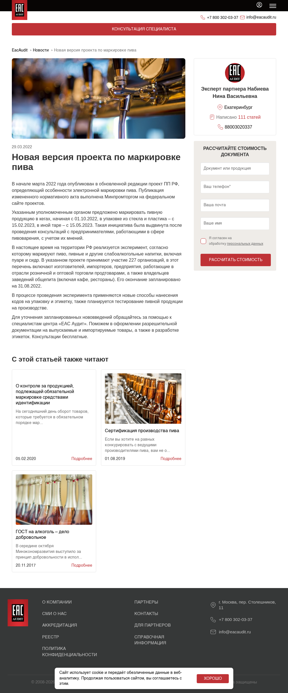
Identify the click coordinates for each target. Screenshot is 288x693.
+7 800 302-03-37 (222, 17)
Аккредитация (59, 625)
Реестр (50, 637)
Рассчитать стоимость (235, 260)
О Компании (57, 602)
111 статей (249, 117)
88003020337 (238, 127)
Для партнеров (152, 625)
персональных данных (245, 244)
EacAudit (20, 50)
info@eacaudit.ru (261, 17)
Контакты (146, 614)
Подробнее (81, 459)
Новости (41, 50)
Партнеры (146, 602)
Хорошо (213, 679)
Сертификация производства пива (142, 431)
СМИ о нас (54, 614)
